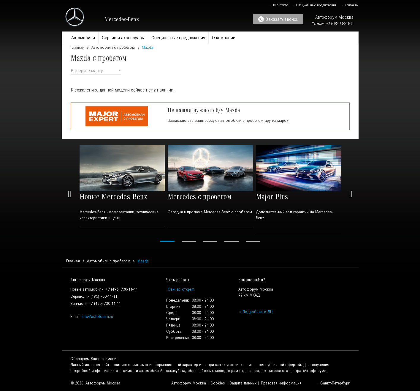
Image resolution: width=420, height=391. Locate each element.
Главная (77, 47)
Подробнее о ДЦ (255, 311)
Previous (70, 194)
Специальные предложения (315, 5)
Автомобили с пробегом (113, 47)
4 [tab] (231, 241)
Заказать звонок (278, 19)
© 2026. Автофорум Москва (95, 383)
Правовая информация (281, 383)
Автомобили (83, 37)
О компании (223, 37)
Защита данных (242, 383)
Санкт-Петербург (333, 383)
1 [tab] (167, 241)
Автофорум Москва (188, 383)
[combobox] (96, 71)
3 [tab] (210, 241)
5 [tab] (253, 241)
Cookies (217, 383)
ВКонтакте (279, 5)
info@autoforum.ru (97, 316)
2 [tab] (189, 241)
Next (350, 194)
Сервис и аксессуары (123, 37)
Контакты (349, 5)
